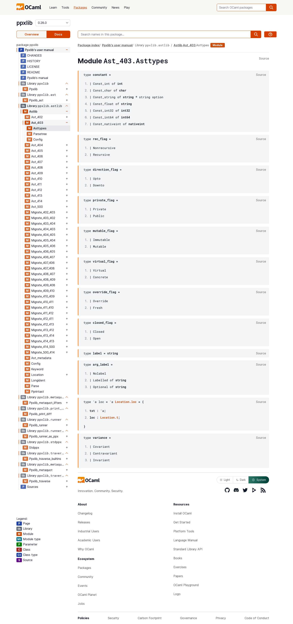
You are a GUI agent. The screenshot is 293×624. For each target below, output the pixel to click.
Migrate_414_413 (42, 341)
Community (99, 7)
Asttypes (39, 128)
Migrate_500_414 (43, 352)
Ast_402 (37, 117)
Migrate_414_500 (43, 347)
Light (225, 479)
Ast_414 (36, 201)
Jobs (81, 604)
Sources (32, 487)
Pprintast (37, 391)
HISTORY (34, 61)
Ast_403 (37, 123)
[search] (271, 7)
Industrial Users (88, 531)
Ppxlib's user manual (39, 50)
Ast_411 (36, 184)
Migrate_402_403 (43, 212)
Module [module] (218, 45)
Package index (88, 45)
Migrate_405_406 (43, 246)
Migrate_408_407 (43, 274)
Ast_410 (36, 179)
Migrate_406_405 (43, 251)
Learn (53, 7)
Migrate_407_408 (43, 268)
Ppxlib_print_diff (40, 414)
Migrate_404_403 (43, 229)
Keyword (37, 369)
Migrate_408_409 (43, 279)
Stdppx (34, 447)
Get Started (181, 522)
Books (177, 558)
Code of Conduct (257, 618)
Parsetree (40, 134)
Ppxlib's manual (37, 78)
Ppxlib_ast (36, 100)
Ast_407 (37, 162)
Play (127, 7)
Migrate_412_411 (42, 319)
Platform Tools (183, 531)
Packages (80, 7)
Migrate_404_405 (43, 235)
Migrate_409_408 (43, 285)
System (259, 480)
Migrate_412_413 (42, 324)
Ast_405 (37, 151)
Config (37, 139)
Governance (188, 618)
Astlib (33, 111)
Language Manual (185, 540)
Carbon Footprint (150, 618)
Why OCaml (86, 549)
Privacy (221, 618)
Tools (65, 7)
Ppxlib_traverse (39, 481)
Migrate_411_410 (42, 307)
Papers (178, 576)
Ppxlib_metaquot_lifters (45, 403)
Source (264, 58)
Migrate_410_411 (42, 302)
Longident (38, 380)
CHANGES (34, 55)
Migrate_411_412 (42, 313)
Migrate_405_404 (43, 240)
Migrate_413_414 (42, 335)
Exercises (179, 567)
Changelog (85, 513)
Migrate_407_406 (43, 263)
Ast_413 (36, 195)
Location (37, 375)
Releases (84, 522)
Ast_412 (36, 190)
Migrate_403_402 (43, 218)
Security (113, 618)
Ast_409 (37, 173)
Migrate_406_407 (43, 257)
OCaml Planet (87, 595)
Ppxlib (33, 89)
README (33, 72)
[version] (53, 22)
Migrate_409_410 (43, 291)
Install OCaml (182, 513)
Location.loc (126, 402)
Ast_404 (37, 145)
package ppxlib (27, 45)
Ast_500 (37, 207)
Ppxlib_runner (38, 425)
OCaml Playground (186, 585)
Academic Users (89, 540)
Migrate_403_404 (43, 223)
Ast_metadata (41, 358)
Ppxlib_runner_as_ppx (43, 436)
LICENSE (33, 67)
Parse (35, 386)
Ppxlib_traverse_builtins (45, 459)
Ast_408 (37, 167)
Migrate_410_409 (43, 296)
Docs (58, 34)
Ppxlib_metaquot (41, 470)
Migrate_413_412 (42, 330)
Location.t (109, 417)
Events (82, 586)
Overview (32, 34)
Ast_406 (37, 156)
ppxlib (24, 22)
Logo (177, 594)
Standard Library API (188, 549)
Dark (241, 479)
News (115, 7)
